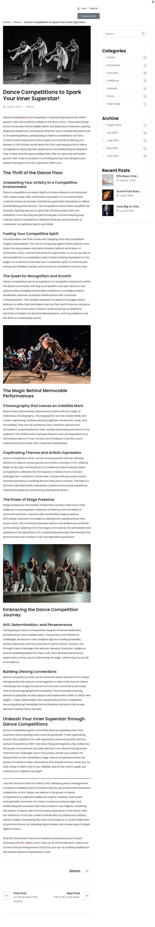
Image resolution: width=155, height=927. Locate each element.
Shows (17, 22)
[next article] (87, 896)
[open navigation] (153, 2)
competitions (19, 117)
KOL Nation (26, 843)
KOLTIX (46, 847)
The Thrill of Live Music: (66, 897)
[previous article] (7, 896)
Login (82, 8)
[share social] (87, 871)
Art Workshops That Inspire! (26, 899)
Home (6, 22)
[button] (89, 16)
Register (94, 8)
